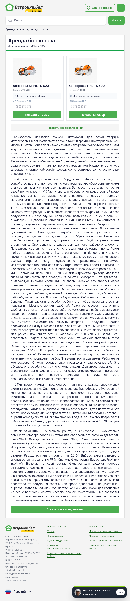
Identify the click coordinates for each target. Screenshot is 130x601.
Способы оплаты (55, 535)
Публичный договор (57, 540)
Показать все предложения (65, 128)
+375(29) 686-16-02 (15, 580)
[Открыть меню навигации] (121, 8)
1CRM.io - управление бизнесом (105, 540)
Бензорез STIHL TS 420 (31, 86)
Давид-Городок (102, 8)
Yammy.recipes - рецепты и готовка (102, 547)
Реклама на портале (57, 526)
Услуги (50, 531)
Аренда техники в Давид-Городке (26, 29)
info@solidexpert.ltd (15, 570)
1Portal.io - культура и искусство (105, 531)
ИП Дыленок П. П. (22, 101)
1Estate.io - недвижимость (102, 535)
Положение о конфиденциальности (58, 547)
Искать (116, 20)
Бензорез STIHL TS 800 (87, 86)
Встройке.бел (96, 526)
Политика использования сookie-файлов (64, 554)
